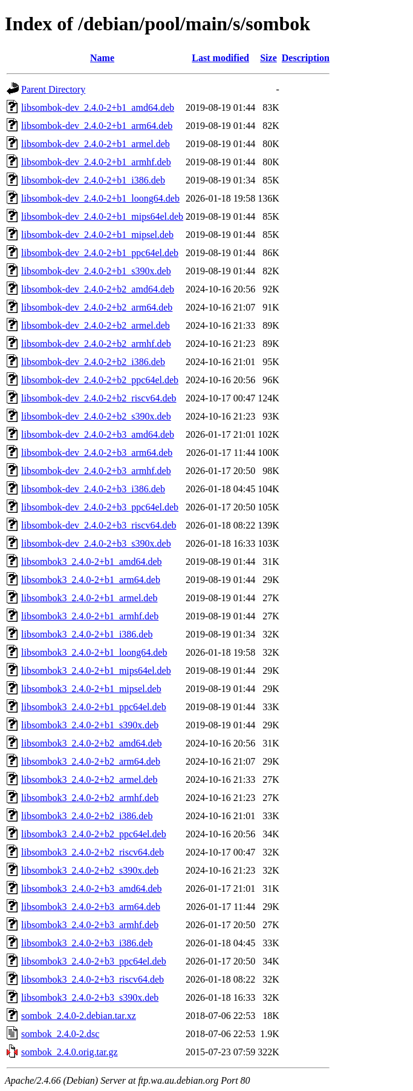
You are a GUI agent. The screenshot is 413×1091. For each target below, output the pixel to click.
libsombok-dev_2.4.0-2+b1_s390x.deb (96, 271)
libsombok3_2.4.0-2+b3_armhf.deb (89, 925)
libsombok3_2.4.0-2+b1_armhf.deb (89, 616)
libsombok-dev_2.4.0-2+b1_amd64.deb (97, 107)
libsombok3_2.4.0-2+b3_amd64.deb (91, 888)
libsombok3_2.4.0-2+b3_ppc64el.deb (93, 961)
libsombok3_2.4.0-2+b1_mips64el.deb (96, 670)
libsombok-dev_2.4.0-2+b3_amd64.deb (97, 434)
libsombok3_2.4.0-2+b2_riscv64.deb (92, 852)
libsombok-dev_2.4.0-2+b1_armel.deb (95, 144)
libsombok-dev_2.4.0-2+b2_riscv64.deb (99, 398)
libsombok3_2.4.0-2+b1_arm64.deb (90, 580)
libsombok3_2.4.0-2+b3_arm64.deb (90, 906)
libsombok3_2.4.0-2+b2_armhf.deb (89, 798)
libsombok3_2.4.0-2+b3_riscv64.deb (92, 979)
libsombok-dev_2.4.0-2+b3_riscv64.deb (99, 525)
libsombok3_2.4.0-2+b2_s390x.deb (89, 870)
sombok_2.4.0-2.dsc (60, 1034)
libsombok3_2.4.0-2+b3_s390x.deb (89, 997)
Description (306, 58)
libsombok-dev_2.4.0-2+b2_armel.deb (95, 325)
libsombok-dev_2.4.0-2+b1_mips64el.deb (102, 216)
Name (102, 58)
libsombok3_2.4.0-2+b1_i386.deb (86, 634)
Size (268, 58)
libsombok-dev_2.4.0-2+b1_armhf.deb (96, 162)
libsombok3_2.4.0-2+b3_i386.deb (86, 943)
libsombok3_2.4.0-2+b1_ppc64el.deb (93, 707)
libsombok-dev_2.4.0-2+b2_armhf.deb (96, 343)
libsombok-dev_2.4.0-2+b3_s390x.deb (96, 543)
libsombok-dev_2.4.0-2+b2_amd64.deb (97, 289)
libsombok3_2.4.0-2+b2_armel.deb (89, 779)
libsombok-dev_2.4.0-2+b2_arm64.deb (96, 307)
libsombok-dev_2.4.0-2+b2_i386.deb (93, 362)
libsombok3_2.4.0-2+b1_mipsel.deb (91, 689)
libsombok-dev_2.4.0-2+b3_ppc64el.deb (99, 507)
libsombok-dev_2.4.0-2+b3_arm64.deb (96, 452)
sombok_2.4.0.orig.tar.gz (69, 1052)
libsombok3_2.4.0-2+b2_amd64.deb (91, 743)
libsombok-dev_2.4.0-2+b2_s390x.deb (96, 416)
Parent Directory (53, 89)
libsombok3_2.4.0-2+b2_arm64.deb (90, 761)
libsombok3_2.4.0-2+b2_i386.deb (86, 816)
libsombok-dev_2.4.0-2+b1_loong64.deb (100, 198)
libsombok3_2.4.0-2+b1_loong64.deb (94, 652)
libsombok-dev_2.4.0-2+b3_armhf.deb (96, 471)
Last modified (220, 58)
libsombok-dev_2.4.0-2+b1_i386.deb (93, 180)
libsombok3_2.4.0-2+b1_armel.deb (89, 598)
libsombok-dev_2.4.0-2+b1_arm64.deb (96, 125)
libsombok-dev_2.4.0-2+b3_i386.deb (93, 489)
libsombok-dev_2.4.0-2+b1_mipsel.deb (97, 234)
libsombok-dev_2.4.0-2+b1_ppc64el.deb (99, 253)
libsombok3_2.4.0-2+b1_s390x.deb (89, 725)
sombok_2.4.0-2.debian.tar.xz (78, 1015)
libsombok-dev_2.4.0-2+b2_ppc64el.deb (99, 380)
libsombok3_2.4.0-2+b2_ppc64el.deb (93, 834)
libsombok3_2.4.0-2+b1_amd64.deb (91, 561)
